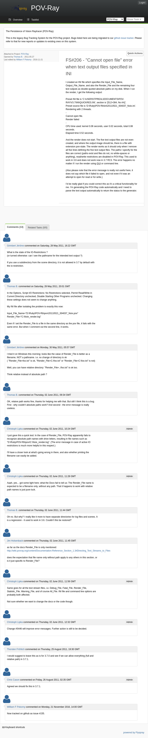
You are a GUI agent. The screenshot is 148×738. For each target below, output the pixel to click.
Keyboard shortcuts (13, 727)
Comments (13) (15, 227)
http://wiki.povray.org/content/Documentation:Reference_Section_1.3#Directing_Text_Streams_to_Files (58, 550)
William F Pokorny (24, 60)
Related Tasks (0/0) (37, 227)
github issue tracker (123, 38)
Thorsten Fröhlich (16, 649)
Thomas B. (18, 57)
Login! (142, 2)
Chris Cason (13, 679)
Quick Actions (135, 53)
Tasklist (35, 19)
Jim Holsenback (15, 540)
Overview (17, 19)
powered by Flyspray (133, 732)
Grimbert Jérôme (15, 245)
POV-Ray (25, 54)
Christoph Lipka (15, 429)
